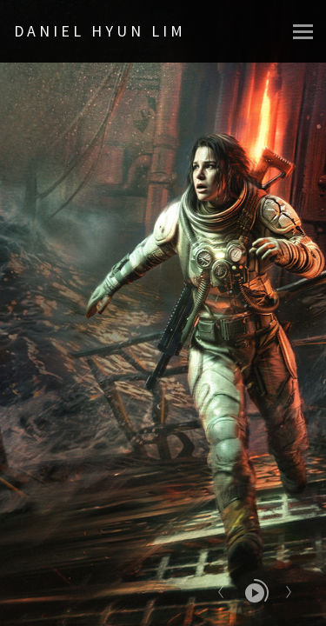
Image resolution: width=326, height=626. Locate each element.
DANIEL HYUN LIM (100, 31)
